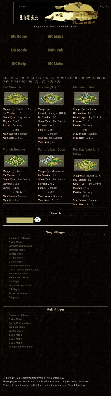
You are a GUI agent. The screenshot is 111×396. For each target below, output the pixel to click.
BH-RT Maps (16, 261)
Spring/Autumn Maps (20, 246)
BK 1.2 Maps (16, 257)
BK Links (55, 64)
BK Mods (19, 50)
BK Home (19, 36)
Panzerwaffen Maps (20, 293)
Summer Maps (17, 249)
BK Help (19, 64)
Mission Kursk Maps (20, 285)
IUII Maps (14, 281)
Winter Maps (16, 253)
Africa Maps (15, 242)
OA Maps (14, 289)
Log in (103, 6)
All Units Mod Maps (19, 265)
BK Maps (55, 36)
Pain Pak (55, 50)
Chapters (14, 297)
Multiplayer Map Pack (21, 346)
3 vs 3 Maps (15, 342)
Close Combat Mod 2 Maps (24, 269)
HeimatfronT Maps (19, 277)
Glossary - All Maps (19, 238)
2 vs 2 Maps (15, 338)
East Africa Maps (18, 273)
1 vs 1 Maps (15, 334)
